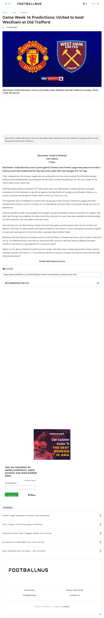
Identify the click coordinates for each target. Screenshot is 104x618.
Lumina (66, 606)
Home (4, 12)
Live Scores (29, 590)
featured (24, 12)
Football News (29, 595)
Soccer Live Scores (74, 590)
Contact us (75, 595)
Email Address (11, 483)
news (14, 12)
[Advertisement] (23, 116)
